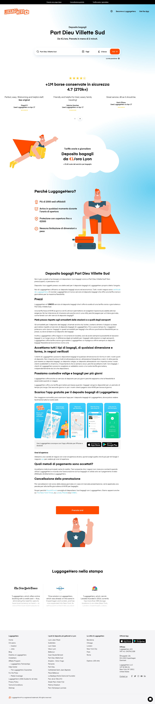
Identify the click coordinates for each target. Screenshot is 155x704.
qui (42, 459)
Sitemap (12, 688)
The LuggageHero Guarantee (21, 670)
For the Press (13, 673)
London (89, 646)
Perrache (51, 664)
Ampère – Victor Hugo (56, 661)
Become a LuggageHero (126, 11)
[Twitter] (135, 676)
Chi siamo (12, 643)
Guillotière (51, 643)
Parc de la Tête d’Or (55, 679)
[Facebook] (132, 676)
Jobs (12, 649)
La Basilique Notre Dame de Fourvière (61, 676)
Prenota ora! (77, 510)
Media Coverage (17, 676)
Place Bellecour (53, 673)
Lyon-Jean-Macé (54, 640)
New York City (92, 649)
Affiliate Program (14, 661)
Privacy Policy (13, 682)
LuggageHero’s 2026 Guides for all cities (23, 679)
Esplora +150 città (93, 661)
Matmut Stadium (54, 685)
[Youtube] (141, 676)
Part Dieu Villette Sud (55, 658)
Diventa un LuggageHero (17, 655)
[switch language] (111, 11)
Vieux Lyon (52, 649)
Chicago (90, 643)
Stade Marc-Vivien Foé (56, 682)
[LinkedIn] (144, 676)
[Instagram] (138, 676)
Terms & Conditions (16, 685)
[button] (150, 699)
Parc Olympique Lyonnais (57, 688)
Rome (89, 655)
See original (24, 100)
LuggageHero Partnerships (20, 664)
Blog (10, 652)
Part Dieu (51, 667)
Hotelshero (12, 658)
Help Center (13, 667)
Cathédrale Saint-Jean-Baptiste (59, 670)
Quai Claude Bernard (55, 655)
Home (11, 640)
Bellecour (51, 652)
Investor (14, 646)
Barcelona (90, 640)
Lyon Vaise (52, 646)
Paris (88, 652)
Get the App (144, 11)
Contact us (123, 676)
